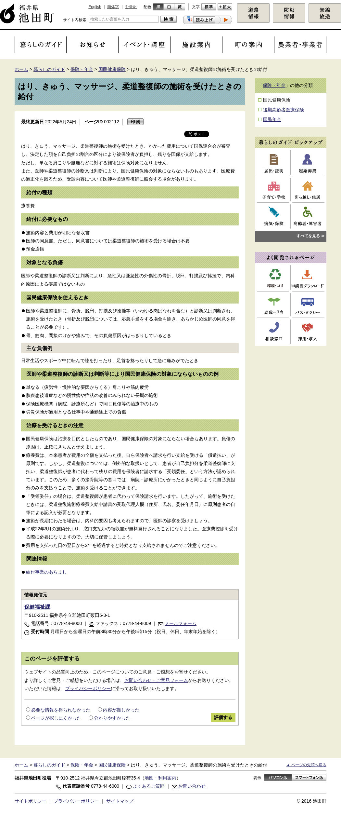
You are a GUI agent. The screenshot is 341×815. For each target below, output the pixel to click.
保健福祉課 (37, 607)
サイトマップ (119, 801)
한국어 (131, 7)
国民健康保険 (112, 69)
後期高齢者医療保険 (283, 109)
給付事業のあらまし (46, 572)
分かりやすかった (112, 718)
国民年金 (272, 119)
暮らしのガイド (49, 69)
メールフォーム (180, 623)
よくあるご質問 (149, 786)
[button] (207, 20)
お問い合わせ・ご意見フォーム (156, 680)
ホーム (21, 69)
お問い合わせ (192, 786)
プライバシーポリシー (88, 688)
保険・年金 (81, 69)
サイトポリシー (30, 801)
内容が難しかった (121, 710)
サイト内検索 (74, 20)
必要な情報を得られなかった (60, 710)
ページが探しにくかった (56, 718)
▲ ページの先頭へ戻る (306, 765)
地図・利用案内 (160, 778)
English (94, 7)
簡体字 (113, 7)
